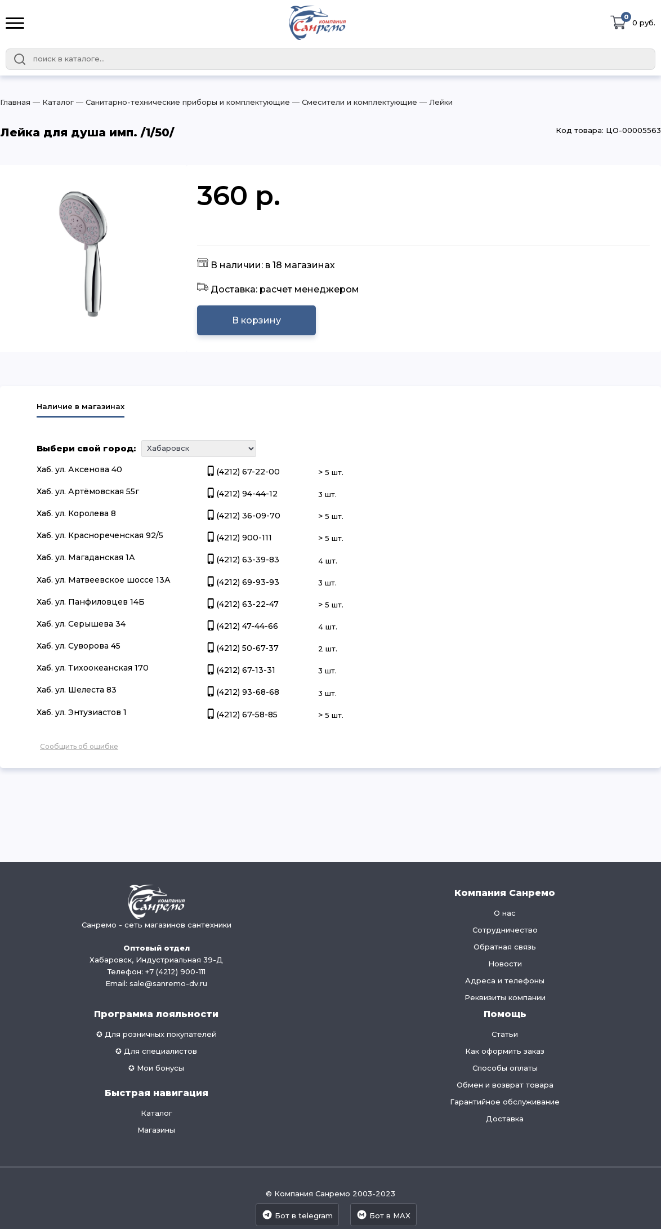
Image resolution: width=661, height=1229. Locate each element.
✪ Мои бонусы (156, 1067)
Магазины (156, 1129)
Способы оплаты (505, 1067)
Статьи (505, 1034)
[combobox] (330, 59)
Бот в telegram (297, 1214)
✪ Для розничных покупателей (156, 1034)
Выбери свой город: (86, 448)
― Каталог (52, 102)
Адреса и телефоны (504, 980)
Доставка (505, 1118)
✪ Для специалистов (156, 1050)
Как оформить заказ (504, 1050)
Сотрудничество (505, 929)
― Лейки (435, 102)
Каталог (156, 1112)
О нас (505, 912)
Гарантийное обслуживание (505, 1101)
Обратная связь (505, 946)
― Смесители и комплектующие (353, 102)
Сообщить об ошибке (79, 746)
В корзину (256, 320)
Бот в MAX (383, 1214)
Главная (15, 102)
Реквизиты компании (505, 997)
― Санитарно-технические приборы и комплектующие (182, 102)
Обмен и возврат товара (505, 1084)
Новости (505, 963)
